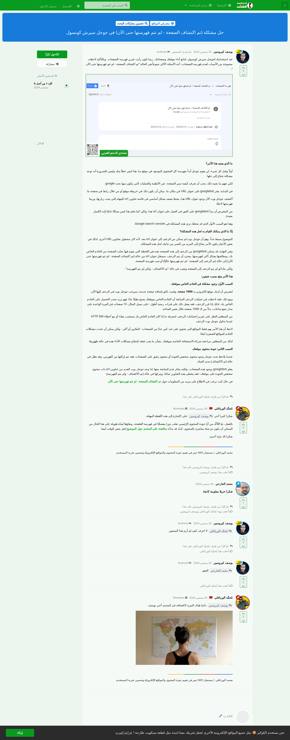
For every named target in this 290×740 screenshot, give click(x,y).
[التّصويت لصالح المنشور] (243, 67)
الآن (40, 143)
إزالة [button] (20, 732)
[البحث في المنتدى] (107, 5)
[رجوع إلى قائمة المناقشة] (284, 5)
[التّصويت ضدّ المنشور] (243, 74)
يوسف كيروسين (199, 416)
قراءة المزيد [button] (124, 732)
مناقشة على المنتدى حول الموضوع (146, 429)
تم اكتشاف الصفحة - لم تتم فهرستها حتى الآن (134, 381)
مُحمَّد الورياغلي (219, 531)
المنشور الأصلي (47, 76)
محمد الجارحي (219, 571)
